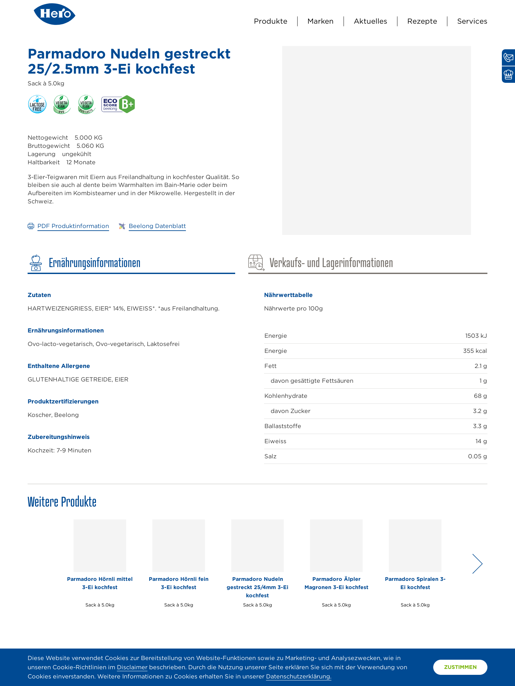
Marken (320, 21)
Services (472, 21)
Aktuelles (370, 21)
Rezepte (422, 21)
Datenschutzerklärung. (298, 676)
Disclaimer (132, 667)
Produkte (270, 21)
